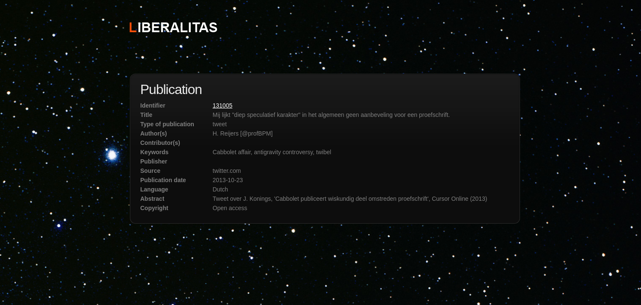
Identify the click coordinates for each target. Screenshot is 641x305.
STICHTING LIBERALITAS (172, 27)
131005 (223, 105)
